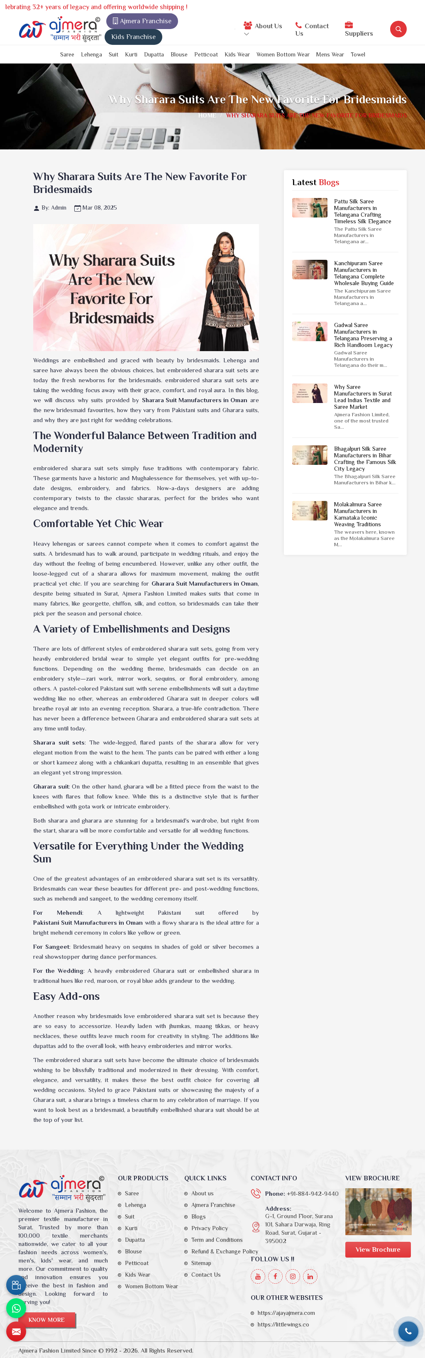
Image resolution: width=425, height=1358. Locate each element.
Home (207, 115)
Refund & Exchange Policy (224, 1251)
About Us (263, 29)
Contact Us (312, 29)
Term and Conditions (217, 1239)
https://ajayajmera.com (286, 1312)
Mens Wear (330, 54)
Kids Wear (237, 54)
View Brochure (378, 1249)
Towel (358, 54)
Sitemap (201, 1263)
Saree (67, 54)
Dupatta (154, 54)
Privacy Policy (209, 1228)
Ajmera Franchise (142, 21)
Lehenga (91, 54)
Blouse (179, 54)
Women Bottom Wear (283, 54)
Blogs (198, 1216)
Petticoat (206, 54)
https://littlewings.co (283, 1324)
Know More (47, 1319)
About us (202, 1193)
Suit (113, 54)
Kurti (131, 54)
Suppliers (359, 29)
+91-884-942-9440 (313, 1193)
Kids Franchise (133, 37)
